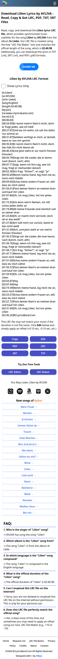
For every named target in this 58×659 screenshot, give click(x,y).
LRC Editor (15, 372)
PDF (15, 346)
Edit (43, 339)
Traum (27, 431)
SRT (15, 353)
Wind (27, 463)
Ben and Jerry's (27, 444)
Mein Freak (27, 407)
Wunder (27, 500)
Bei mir (27, 512)
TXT (43, 353)
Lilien (27, 469)
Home (6, 640)
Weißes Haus (27, 506)
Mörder (27, 413)
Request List (19, 640)
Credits (23, 645)
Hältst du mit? (27, 456)
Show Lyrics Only (18, 86)
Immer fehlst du (27, 425)
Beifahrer (27, 488)
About (33, 645)
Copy (15, 339)
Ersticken (27, 419)
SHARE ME (29, 66)
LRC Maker (43, 372)
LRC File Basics (36, 640)
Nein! (27, 481)
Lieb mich (27, 475)
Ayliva (38, 400)
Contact (44, 645)
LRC (43, 346)
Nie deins (27, 450)
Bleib (27, 494)
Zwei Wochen (27, 438)
